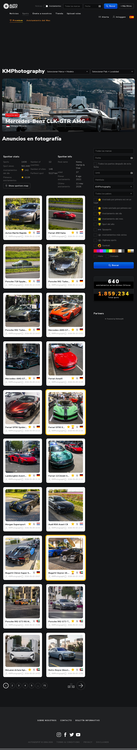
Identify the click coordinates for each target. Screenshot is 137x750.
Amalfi (59, 378)
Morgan (9, 524)
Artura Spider (21, 670)
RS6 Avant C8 (61, 524)
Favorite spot (12, 115)
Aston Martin (12, 233)
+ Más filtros (126, 6)
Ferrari (51, 233)
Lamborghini (11, 475)
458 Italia (61, 233)
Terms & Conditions (68, 742)
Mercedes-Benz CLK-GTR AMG (45, 121)
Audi (50, 524)
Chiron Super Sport (24, 573)
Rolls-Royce (54, 670)
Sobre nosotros (46, 720)
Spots (25, 13)
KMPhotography (15, 236)
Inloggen (119, 17)
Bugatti (9, 573)
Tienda (59, 13)
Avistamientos (55, 6)
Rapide (23, 233)
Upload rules (74, 13)
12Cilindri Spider (64, 475)
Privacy (88, 742)
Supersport (19, 524)
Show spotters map (16, 185)
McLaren (9, 670)
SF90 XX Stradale (65, 427)
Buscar (110, 6)
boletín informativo (87, 720)
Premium (16, 20)
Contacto (66, 720)
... (38, 685)
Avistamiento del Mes (38, 20)
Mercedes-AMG (56, 330)
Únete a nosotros (42, 13)
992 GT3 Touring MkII (68, 621)
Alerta (104, 17)
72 (44, 685)
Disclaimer (102, 742)
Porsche (9, 281)
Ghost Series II (69, 670)
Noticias (38, 6)
